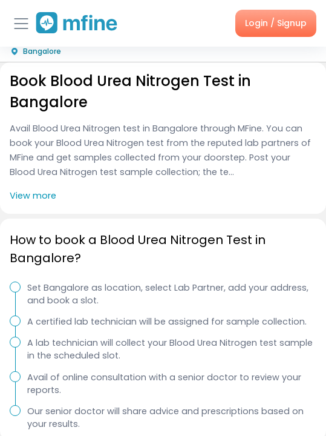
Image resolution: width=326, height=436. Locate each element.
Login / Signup (276, 23)
